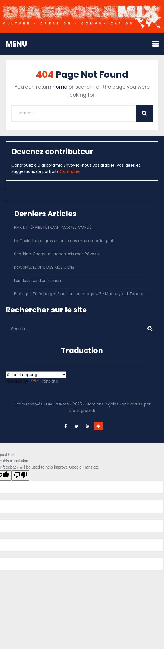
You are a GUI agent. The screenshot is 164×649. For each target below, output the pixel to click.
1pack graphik (82, 410)
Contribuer (70, 171)
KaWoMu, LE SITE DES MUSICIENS (44, 267)
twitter (76, 426)
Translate (43, 381)
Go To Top (98, 426)
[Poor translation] (20, 475)
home (60, 86)
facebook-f (66, 426)
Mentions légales (102, 404)
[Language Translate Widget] (36, 374)
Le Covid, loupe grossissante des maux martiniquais (64, 241)
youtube (87, 426)
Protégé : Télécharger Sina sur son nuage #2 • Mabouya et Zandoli (79, 293)
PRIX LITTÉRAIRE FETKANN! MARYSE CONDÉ (53, 227)
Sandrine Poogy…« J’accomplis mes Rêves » (56, 254)
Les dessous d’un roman (37, 280)
